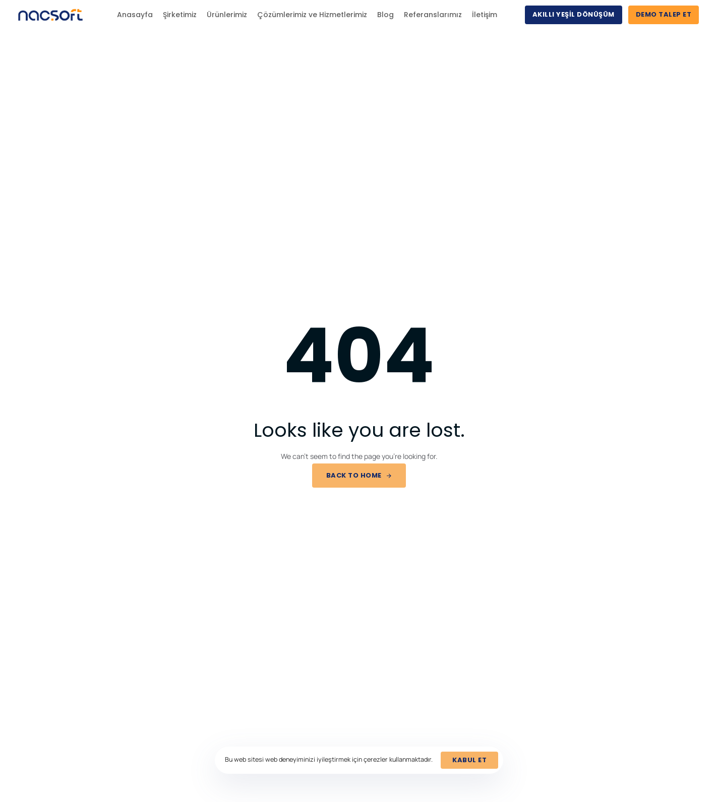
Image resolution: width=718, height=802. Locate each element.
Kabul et (469, 760)
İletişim (484, 15)
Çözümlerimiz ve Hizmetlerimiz (312, 15)
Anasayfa (135, 15)
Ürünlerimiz (227, 15)
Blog (385, 15)
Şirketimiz (180, 15)
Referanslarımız (433, 15)
